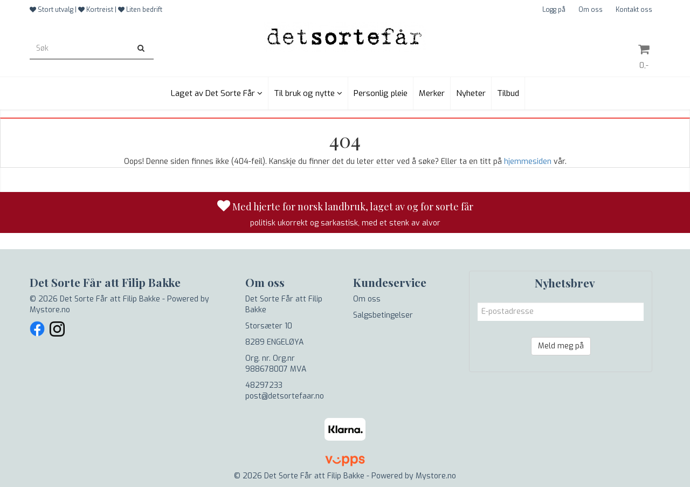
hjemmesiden (527, 161)
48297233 (263, 385)
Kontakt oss (634, 9)
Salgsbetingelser (383, 315)
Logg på (553, 9)
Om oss (590, 9)
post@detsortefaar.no (284, 396)
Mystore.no (50, 310)
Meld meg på (561, 346)
